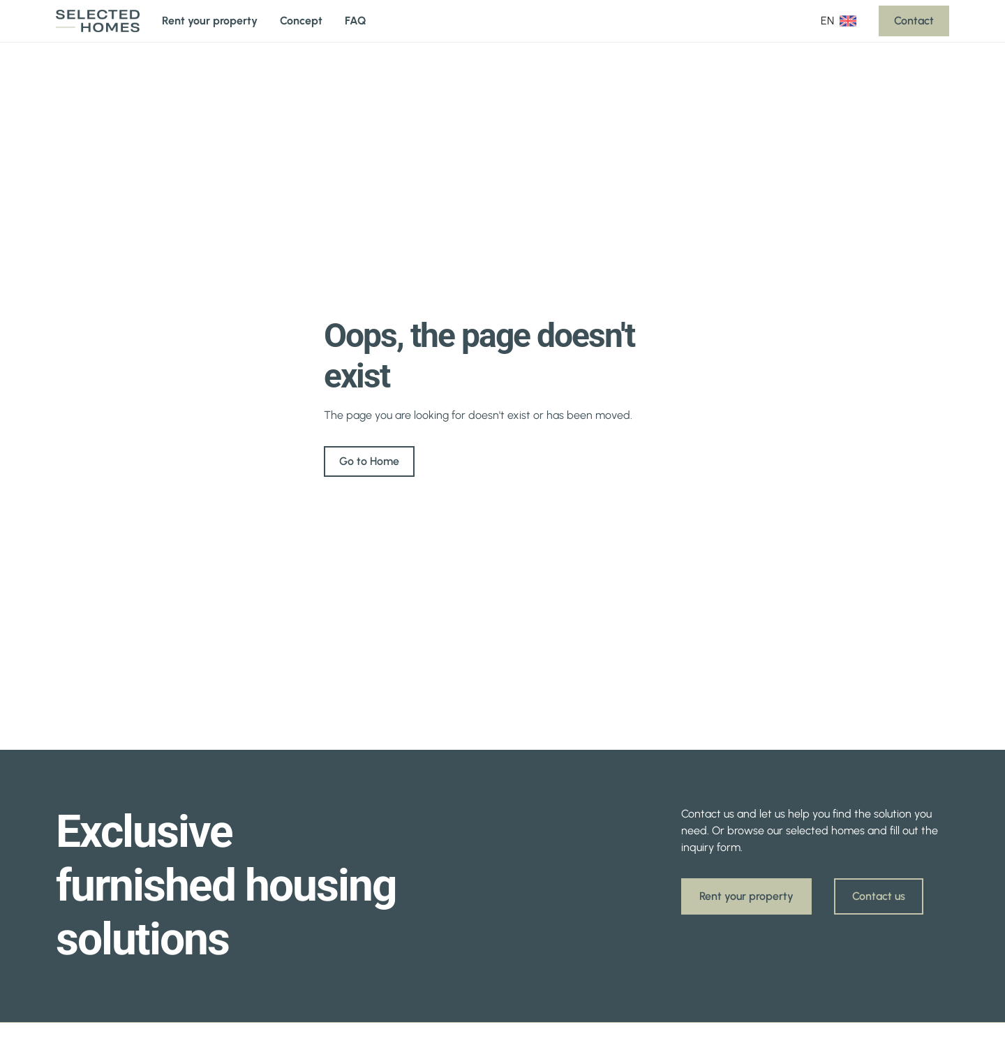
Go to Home (369, 461)
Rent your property (210, 20)
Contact (914, 20)
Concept (301, 20)
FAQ (355, 20)
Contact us (878, 896)
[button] (839, 21)
